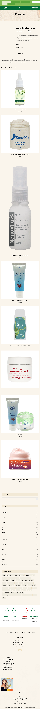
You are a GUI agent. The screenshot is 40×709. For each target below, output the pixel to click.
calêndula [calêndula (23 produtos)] (16, 577)
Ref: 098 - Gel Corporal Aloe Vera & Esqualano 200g (20, 345)
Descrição (20, 53)
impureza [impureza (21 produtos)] (24, 585)
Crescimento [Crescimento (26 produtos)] (24, 580)
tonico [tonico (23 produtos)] (34, 595)
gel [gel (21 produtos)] (25, 582)
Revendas (28, 632)
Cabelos (3, 517)
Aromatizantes (5, 512)
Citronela (4, 519)
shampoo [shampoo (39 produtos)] (30, 590)
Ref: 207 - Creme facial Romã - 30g (20, 390)
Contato (18, 633)
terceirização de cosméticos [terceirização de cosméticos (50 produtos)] (17, 592)
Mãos (3, 549)
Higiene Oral (4, 539)
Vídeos (14, 633)
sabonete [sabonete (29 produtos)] (23, 590)
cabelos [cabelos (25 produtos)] (10, 577)
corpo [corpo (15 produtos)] (13, 580)
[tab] (20, 54)
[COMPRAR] (25, 610)
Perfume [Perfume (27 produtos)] (34, 587)
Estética (20, 481)
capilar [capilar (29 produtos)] (22, 577)
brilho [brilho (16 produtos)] (32, 575)
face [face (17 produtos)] (16, 582)
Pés (20, 156)
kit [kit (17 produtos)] (29, 585)
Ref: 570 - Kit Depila (20, 434)
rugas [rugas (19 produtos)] (18, 590)
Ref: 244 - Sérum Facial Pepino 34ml (20, 109)
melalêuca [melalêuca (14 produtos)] (12, 587)
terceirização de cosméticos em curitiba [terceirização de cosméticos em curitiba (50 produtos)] (11, 595)
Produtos (16, 632)
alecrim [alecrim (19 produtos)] (9, 575)
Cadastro (33, 632)
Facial (22, 47)
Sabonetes (4, 559)
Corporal (3, 527)
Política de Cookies (25, 633)
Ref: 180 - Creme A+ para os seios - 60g (20, 479)
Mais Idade (4, 546)
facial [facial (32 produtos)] (21, 582)
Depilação (20, 302)
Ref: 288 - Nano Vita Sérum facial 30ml (20, 255)
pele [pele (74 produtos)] (30, 587)
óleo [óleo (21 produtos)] (4, 597)
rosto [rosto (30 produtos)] (13, 590)
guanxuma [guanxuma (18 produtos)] (30, 582)
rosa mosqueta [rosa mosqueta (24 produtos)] (6, 590)
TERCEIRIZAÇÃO (34, 616)
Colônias (3, 522)
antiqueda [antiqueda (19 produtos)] (21, 575)
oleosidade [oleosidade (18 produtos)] (18, 587)
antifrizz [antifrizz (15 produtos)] (15, 575)
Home (7, 632)
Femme (3, 537)
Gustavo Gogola (21, 707)
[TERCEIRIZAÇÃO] (34, 610)
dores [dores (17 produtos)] (4, 582)
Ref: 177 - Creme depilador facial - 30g (20, 300)
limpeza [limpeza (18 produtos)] (33, 585)
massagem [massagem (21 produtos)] (5, 587)
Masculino (4, 554)
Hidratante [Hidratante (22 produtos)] (11, 585)
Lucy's (21, 111)
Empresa (11, 632)
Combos (3, 524)
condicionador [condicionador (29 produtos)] (6, 580)
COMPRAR (24, 616)
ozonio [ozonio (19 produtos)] (25, 587)
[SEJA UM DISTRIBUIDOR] (6, 610)
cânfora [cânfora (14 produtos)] (31, 580)
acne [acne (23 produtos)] (4, 575)
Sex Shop (3, 561)
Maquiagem (4, 551)
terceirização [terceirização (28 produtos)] (6, 592)
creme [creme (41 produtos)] (18, 580)
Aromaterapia (4, 510)
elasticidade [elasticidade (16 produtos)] (10, 582)
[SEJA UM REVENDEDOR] (15, 610)
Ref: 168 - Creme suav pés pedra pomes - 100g (20, 154)
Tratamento (4, 564)
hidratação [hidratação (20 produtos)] (17, 585)
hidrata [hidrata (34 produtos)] (4, 585)
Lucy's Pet (4, 544)
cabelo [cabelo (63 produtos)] (4, 577)
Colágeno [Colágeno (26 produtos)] (28, 577)
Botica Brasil (20, 347)
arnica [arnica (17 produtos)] (27, 575)
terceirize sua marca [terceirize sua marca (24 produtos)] (26, 595)
